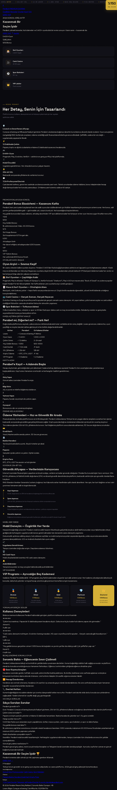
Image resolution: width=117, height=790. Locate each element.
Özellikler (6, 12)
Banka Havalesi (15, 777)
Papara (5, 777)
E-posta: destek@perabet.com (51, 782)
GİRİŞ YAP (7, 15)
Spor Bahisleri (38, 772)
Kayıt (26, 12)
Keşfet (16, 33)
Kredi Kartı (25, 777)
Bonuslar (13, 12)
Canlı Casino (28, 772)
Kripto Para (34, 777)
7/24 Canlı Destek (10, 782)
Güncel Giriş (7, 772)
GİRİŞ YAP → (8, 762)
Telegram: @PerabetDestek (28, 782)
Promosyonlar (17, 772)
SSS (30, 12)
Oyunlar (21, 12)
